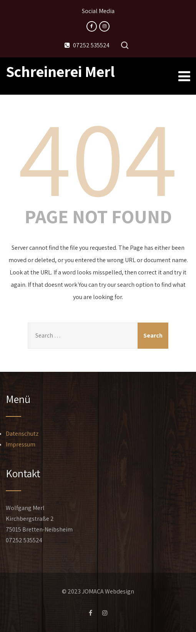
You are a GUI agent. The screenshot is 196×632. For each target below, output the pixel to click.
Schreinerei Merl (60, 71)
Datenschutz (22, 434)
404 (98, 156)
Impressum (20, 444)
